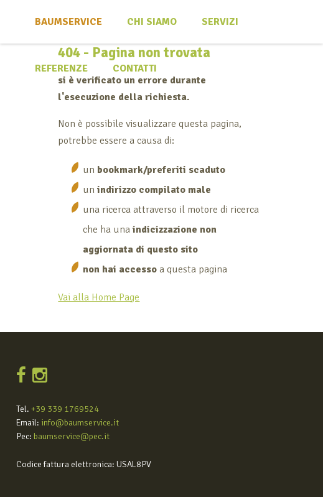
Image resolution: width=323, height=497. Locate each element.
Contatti (135, 68)
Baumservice (68, 22)
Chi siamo (152, 22)
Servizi (220, 22)
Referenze (61, 68)
